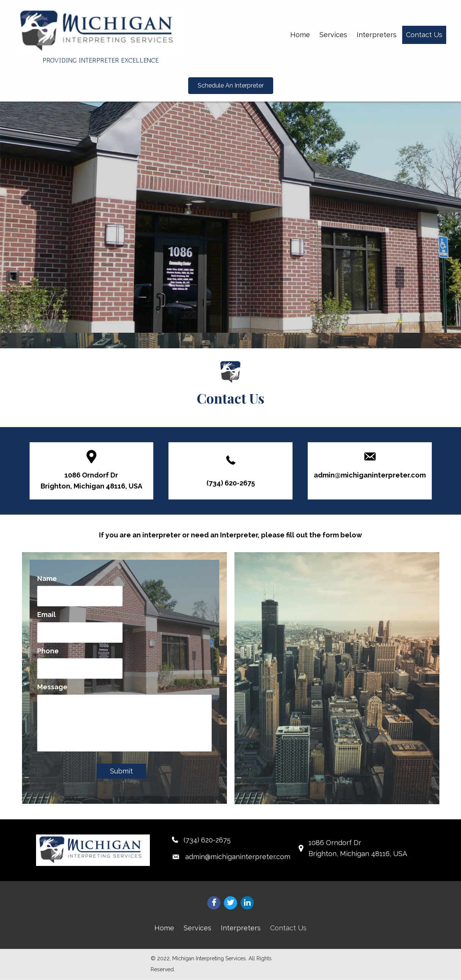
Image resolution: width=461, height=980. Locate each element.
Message (52, 684)
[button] (230, 85)
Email (46, 614)
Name (47, 578)
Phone (48, 649)
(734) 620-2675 (230, 483)
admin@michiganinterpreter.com (370, 475)
